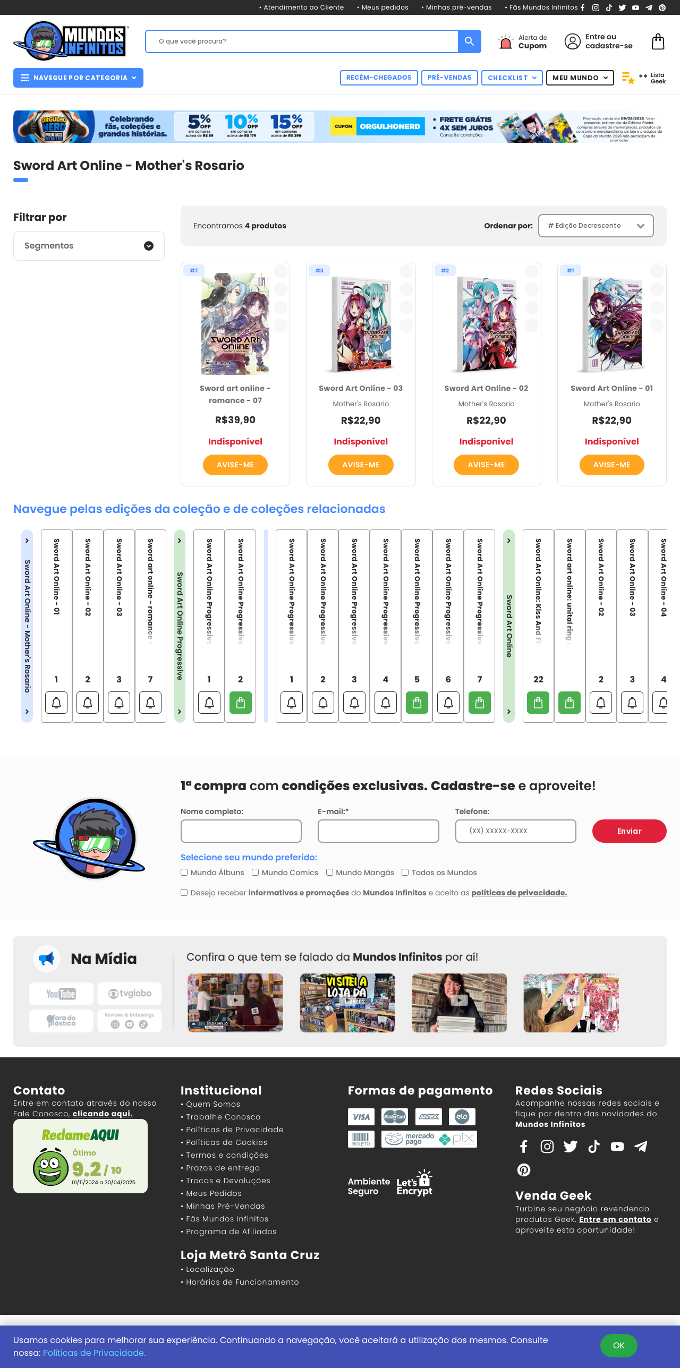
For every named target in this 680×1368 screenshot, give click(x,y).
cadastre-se (609, 45)
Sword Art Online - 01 (612, 388)
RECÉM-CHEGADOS (379, 77)
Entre (595, 36)
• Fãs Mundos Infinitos (541, 7)
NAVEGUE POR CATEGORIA (78, 77)
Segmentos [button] (49, 246)
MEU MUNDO (580, 77)
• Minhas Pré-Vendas (223, 1206)
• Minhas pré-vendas (456, 7)
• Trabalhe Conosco (221, 1117)
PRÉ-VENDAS (450, 77)
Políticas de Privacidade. (94, 1353)
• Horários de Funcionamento (240, 1282)
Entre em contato (615, 1219)
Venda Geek (553, 1195)
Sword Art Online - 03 (361, 388)
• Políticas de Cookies (224, 1142)
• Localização (207, 1269)
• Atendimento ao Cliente (301, 7)
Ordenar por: (508, 225)
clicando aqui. (103, 1113)
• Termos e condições (224, 1155)
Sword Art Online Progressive (180, 626)
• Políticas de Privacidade (232, 1129)
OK (619, 1345)
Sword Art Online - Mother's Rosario (27, 626)
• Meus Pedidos (211, 1193)
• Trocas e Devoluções (225, 1180)
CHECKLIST (512, 77)
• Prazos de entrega (220, 1167)
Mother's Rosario (361, 404)
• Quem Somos (211, 1104)
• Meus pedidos (383, 7)
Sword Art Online (509, 626)
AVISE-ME (235, 464)
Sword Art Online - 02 (487, 388)
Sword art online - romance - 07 (235, 394)
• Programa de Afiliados (229, 1231)
